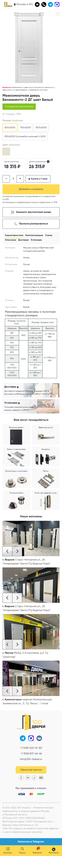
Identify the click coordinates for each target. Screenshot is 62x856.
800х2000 (41, 127)
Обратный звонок (31, 770)
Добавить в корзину (31, 189)
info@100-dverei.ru (31, 759)
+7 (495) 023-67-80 (31, 748)
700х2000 (25, 127)
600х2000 (9, 127)
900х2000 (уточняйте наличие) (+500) (25, 136)
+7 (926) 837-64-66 (31, 753)
